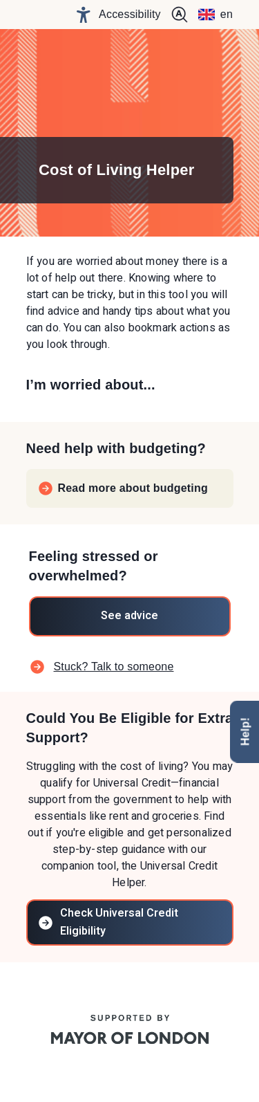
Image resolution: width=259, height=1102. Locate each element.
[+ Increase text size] (179, 14)
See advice (129, 615)
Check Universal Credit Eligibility (108, 922)
